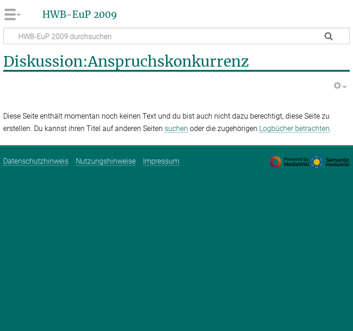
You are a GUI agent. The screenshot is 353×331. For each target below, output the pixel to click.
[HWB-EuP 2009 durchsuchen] (176, 36)
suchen (176, 128)
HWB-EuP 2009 (79, 15)
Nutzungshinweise (106, 161)
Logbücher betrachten (294, 128)
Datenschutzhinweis (35, 161)
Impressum (161, 161)
